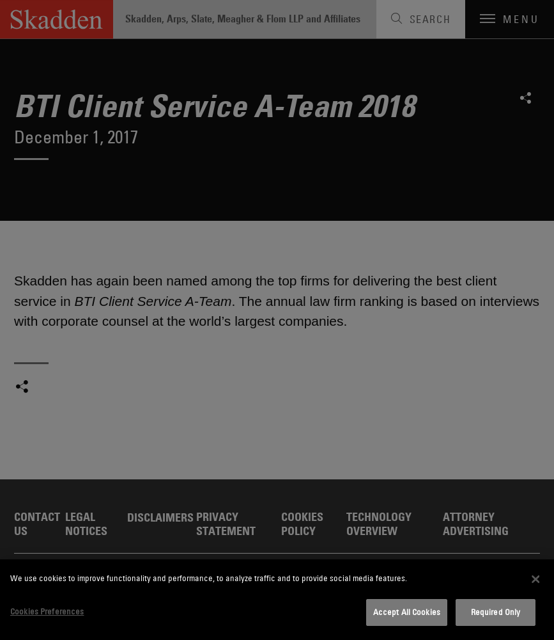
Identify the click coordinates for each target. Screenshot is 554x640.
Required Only (496, 612)
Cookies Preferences (47, 611)
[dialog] (277, 599)
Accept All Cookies (406, 612)
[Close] (535, 579)
